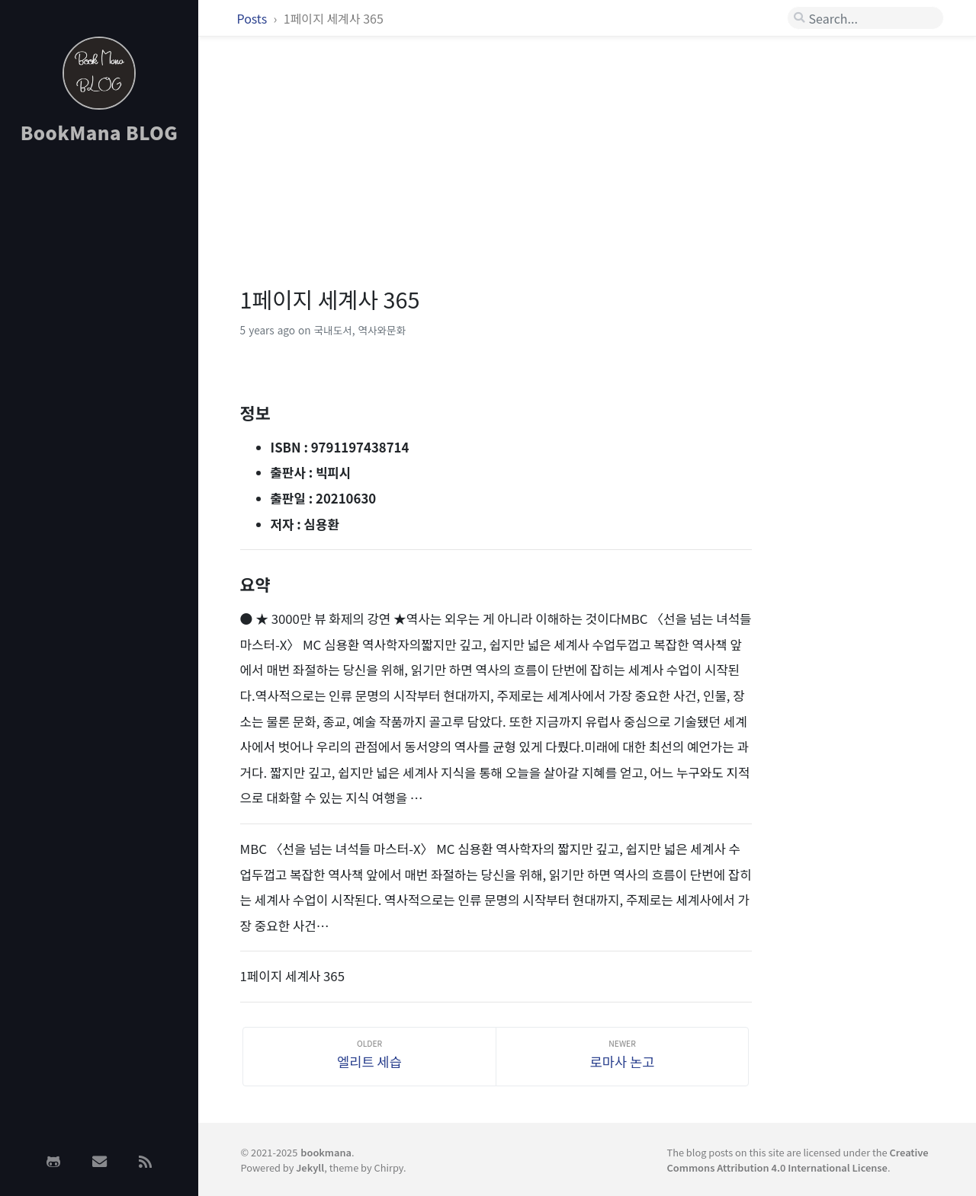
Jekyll (310, 1167)
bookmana (326, 1152)
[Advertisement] (99, 398)
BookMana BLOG (99, 132)
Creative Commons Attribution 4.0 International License (797, 1159)
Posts (253, 18)
